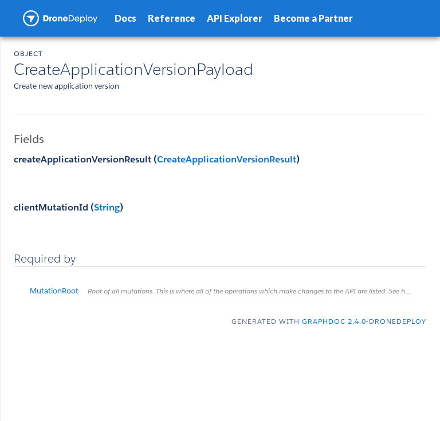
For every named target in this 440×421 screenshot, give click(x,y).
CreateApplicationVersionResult (226, 159)
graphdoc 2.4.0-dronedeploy (364, 321)
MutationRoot (228, 291)
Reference (171, 18)
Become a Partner (313, 18)
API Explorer (234, 18)
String (107, 207)
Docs (125, 18)
